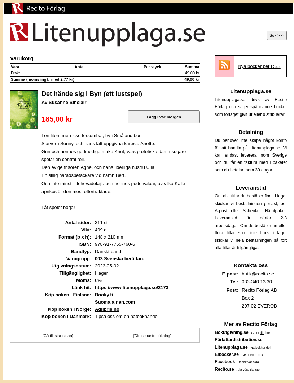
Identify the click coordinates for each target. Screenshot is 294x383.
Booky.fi (104, 294)
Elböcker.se (227, 354)
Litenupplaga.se (231, 347)
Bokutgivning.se (231, 332)
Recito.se (224, 369)
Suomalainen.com (115, 302)
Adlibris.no (107, 309)
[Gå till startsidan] (58, 336)
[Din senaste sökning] (152, 336)
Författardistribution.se (238, 339)
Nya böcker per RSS (259, 66)
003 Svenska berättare (119, 258)
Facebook (225, 361)
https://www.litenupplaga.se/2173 (131, 287)
